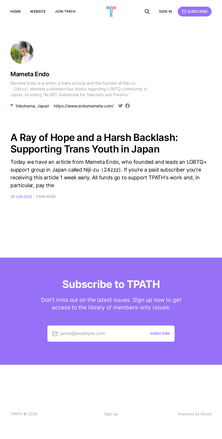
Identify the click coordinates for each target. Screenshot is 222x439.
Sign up (111, 414)
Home (15, 11)
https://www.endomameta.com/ (84, 106)
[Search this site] (147, 11)
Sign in (165, 11)
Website (38, 11)
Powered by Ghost (195, 414)
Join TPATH (65, 11)
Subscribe (195, 11)
